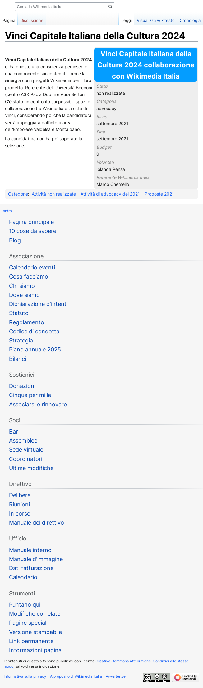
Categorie (18, 193)
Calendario (23, 577)
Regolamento (26, 322)
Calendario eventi (32, 267)
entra (7, 210)
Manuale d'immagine (36, 559)
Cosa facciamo (28, 276)
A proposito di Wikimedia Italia (76, 676)
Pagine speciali (28, 622)
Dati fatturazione (31, 568)
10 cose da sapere (32, 231)
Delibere (19, 495)
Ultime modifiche (31, 468)
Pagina (8, 20)
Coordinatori (25, 459)
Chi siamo (22, 286)
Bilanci (17, 359)
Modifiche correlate (34, 613)
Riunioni (19, 504)
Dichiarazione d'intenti (38, 304)
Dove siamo (24, 295)
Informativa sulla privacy (25, 676)
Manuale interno (30, 550)
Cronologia (190, 20)
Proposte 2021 (159, 193)
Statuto (19, 313)
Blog (15, 240)
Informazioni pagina (35, 650)
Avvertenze (116, 676)
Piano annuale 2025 (35, 349)
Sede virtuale (26, 449)
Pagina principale (31, 222)
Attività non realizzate (54, 193)
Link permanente (31, 641)
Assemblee (23, 440)
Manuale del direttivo (36, 522)
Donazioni (22, 386)
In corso (19, 513)
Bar (13, 431)
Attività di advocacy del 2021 (110, 193)
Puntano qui (24, 604)
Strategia (21, 340)
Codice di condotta (34, 331)
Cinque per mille (30, 395)
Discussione (32, 20)
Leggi (126, 20)
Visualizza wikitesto (156, 20)
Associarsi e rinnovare (38, 404)
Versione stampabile (35, 632)
